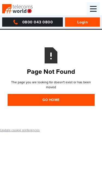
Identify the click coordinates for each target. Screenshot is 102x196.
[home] (17, 8)
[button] (93, 8)
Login (82, 22)
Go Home (51, 99)
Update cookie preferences (20, 130)
